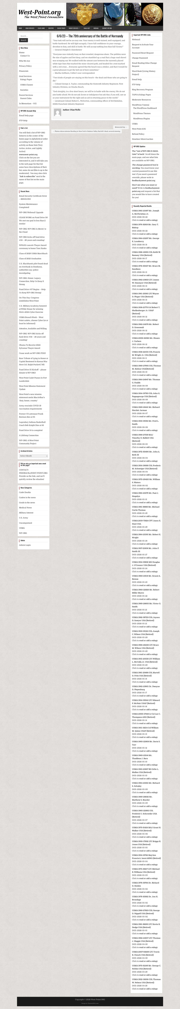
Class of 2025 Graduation (30, 259)
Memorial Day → (121, 127)
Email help (137, 80)
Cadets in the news (27, 498)
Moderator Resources (141, 100)
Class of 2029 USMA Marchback (33, 254)
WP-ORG (23, 533)
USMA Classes (26, 85)
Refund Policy (138, 134)
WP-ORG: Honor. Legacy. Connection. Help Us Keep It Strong (31, 281)
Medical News (25, 508)
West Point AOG (139, 129)
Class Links (41, 28)
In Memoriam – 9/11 (27, 104)
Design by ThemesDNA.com (90, 1003)
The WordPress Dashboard (145, 108)
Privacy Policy (25, 66)
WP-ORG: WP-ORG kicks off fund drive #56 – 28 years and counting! (32, 337)
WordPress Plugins (141, 119)
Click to (145, 220)
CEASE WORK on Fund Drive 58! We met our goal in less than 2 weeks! (33, 221)
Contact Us (25, 56)
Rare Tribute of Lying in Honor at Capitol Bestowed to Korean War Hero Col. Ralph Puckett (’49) (33, 361)
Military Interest (26, 513)
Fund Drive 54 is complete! (31, 430)
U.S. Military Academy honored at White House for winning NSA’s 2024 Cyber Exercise (33, 309)
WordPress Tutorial (140, 105)
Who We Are (24, 61)
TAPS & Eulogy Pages (141, 95)
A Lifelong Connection (29, 435)
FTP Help (23, 121)
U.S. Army (23, 518)
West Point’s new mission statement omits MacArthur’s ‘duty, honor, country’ (32, 397)
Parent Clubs (26, 98)
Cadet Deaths (25, 492)
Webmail (96, 28)
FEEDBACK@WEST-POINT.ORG (33, 473)
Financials (23, 71)
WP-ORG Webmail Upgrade (31, 212)
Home (20, 28)
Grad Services (30, 28)
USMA (22, 528)
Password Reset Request (143, 53)
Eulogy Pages (61, 28)
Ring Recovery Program (142, 90)
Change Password (140, 58)
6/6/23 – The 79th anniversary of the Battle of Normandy (90, 35)
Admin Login (25, 545)
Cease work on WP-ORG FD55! (32, 353)
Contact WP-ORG (107, 28)
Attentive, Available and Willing (33, 329)
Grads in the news (27, 503)
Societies (51, 28)
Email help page (26, 116)
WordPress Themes (142, 113)
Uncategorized (25, 523)
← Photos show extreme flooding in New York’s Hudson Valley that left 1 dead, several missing (86, 131)
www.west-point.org (28, 155)
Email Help (87, 28)
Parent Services (73, 28)
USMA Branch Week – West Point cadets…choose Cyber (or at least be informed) (33, 320)
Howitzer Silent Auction (142, 139)
